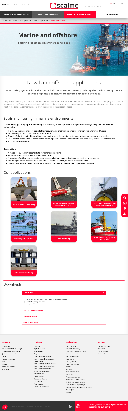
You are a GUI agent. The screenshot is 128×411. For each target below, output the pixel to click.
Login (122, 4)
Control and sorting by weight (75, 385)
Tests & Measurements (48, 14)
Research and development (11, 351)
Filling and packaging (72, 354)
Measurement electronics (42, 371)
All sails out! (5, 369)
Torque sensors (39, 381)
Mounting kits (38, 351)
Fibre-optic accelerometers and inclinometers (44, 360)
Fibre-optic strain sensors (42, 369)
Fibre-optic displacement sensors (45, 364)
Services (25, 4)
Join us (4, 357)
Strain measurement (72, 372)
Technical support (104, 351)
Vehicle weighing (71, 346)
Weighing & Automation (16, 14)
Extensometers (39, 374)
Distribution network (8, 367)
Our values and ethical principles (12, 349)
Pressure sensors (39, 376)
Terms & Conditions (8, 359)
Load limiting (70, 374)
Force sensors (38, 384)
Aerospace (69, 369)
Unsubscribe (47, 406)
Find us (15, 4)
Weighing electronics (40, 354)
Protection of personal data (33, 406)
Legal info (14, 406)
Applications (71, 342)
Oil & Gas (69, 392)
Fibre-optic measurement (80, 14)
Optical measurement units (43, 357)
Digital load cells (39, 349)
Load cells (37, 346)
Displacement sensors (41, 379)
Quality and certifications (10, 354)
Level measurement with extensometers (79, 387)
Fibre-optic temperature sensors (44, 366)
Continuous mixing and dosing (76, 351)
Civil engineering (71, 362)
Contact (4, 364)
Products (38, 342)
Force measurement (72, 357)
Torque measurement (73, 377)
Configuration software (41, 387)
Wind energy (70, 359)
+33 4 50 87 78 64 (93, 6)
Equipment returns (104, 354)
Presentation (6, 346)
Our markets (112, 15)
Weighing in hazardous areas (75, 380)
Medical (68, 367)
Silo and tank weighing (73, 349)
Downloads (101, 349)
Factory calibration (104, 346)
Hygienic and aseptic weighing (75, 382)
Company (5, 4)
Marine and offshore (72, 364)
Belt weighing (70, 390)
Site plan (21, 406)
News (3, 362)
